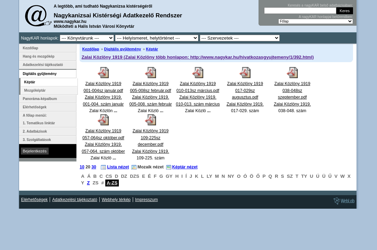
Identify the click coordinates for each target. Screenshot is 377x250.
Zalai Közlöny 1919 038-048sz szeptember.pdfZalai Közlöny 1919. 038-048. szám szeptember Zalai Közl (292, 104)
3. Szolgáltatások (37, 140)
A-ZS (112, 182)
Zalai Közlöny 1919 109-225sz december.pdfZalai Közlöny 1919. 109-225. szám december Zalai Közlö (150, 151)
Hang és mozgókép (39, 56)
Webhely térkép (116, 199)
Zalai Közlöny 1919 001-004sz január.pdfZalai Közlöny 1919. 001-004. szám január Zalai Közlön (103, 97)
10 (82, 167)
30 (93, 167)
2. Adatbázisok (35, 131)
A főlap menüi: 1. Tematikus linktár (39, 119)
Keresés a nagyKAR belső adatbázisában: (320, 5)
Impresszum (146, 199)
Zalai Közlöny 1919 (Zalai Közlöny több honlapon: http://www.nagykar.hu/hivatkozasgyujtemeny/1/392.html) (198, 57)
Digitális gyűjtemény (122, 49)
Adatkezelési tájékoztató (43, 65)
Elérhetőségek (35, 107)
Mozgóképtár (35, 90)
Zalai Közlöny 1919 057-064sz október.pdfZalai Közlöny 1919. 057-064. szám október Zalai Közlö (103, 144)
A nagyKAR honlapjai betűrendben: (326, 17)
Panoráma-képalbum (40, 99)
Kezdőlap (90, 49)
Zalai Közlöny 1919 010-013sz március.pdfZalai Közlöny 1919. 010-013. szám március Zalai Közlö (198, 97)
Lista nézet (118, 167)
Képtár (152, 49)
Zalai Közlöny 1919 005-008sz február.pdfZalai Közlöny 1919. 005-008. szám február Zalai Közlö (150, 97)
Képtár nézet (185, 167)
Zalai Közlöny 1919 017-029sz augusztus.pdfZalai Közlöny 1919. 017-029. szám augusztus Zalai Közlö (245, 104)
